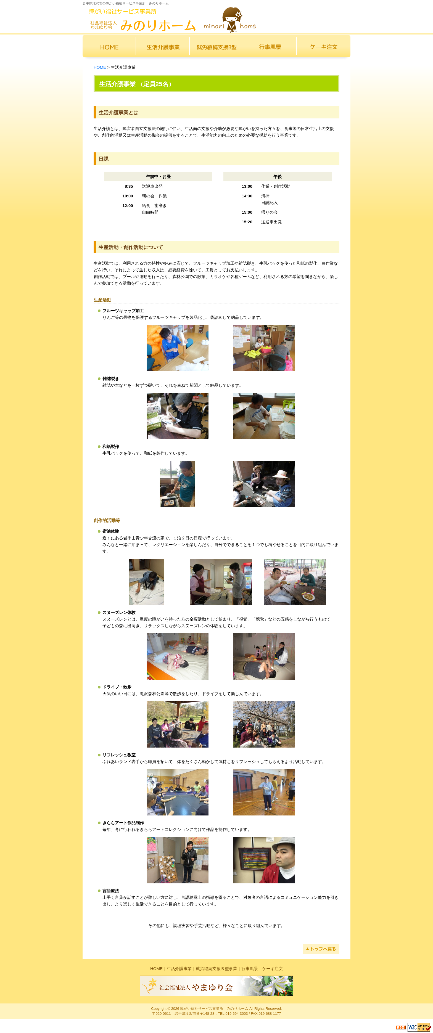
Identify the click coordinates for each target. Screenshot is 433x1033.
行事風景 (249, 968)
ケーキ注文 (272, 968)
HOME (100, 67)
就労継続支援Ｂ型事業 (216, 968)
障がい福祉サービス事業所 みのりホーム (214, 1008)
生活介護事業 (179, 968)
